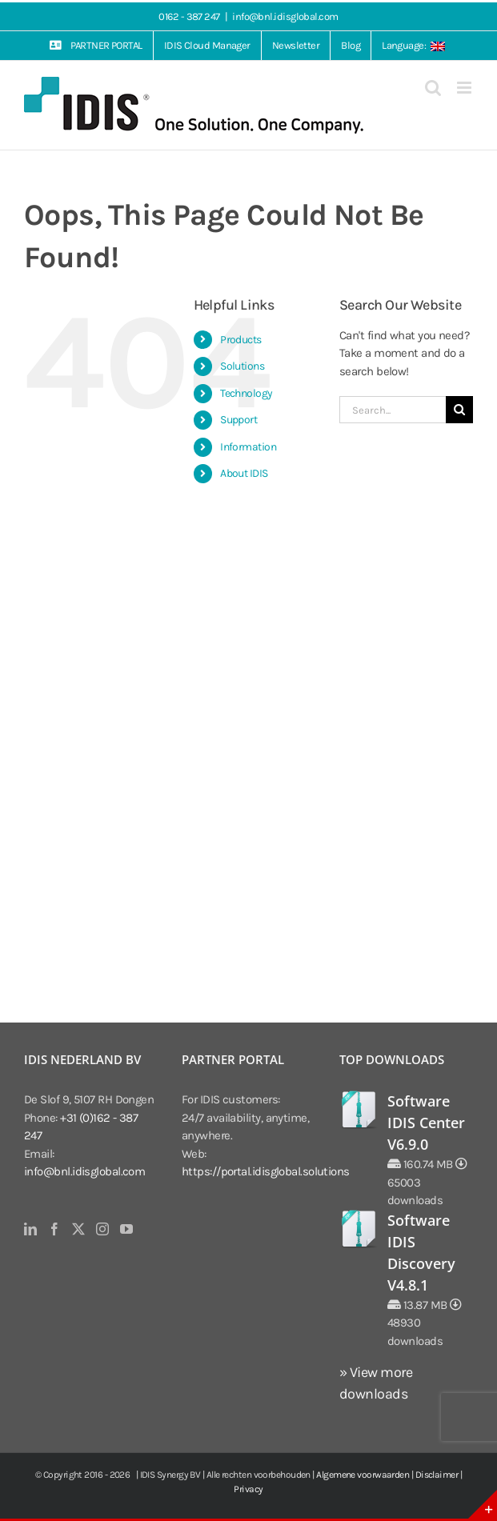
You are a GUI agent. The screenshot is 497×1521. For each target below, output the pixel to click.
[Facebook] (54, 1229)
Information (248, 447)
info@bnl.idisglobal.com (285, 16)
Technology (246, 393)
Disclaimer (437, 1474)
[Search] (459, 409)
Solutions (242, 366)
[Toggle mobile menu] (465, 87)
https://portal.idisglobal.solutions (266, 1171)
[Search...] (392, 409)
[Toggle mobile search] (432, 87)
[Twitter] (78, 1229)
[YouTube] (126, 1229)
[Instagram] (102, 1229)
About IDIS (244, 473)
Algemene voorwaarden (362, 1474)
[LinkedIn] (30, 1229)
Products (241, 339)
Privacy (248, 1489)
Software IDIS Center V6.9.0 (426, 1122)
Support (238, 419)
